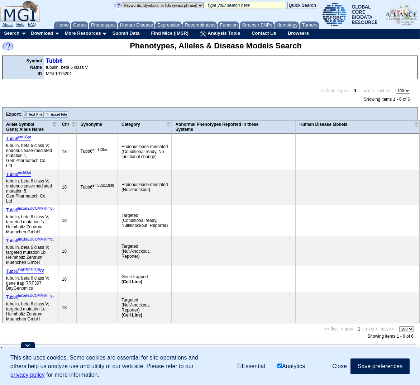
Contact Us (264, 33)
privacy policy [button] (27, 375)
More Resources (83, 33)
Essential (251, 366)
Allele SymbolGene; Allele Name (25, 127)
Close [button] (339, 366)
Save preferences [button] (380, 366)
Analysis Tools (220, 33)
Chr (66, 124)
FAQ (32, 24)
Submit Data (126, 33)
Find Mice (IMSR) (169, 33)
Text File (33, 114)
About (8, 24)
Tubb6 (54, 61)
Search (11, 33)
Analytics (291, 366)
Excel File (56, 114)
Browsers (298, 33)
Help (20, 24)
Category (130, 124)
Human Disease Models (323, 124)
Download (42, 33)
